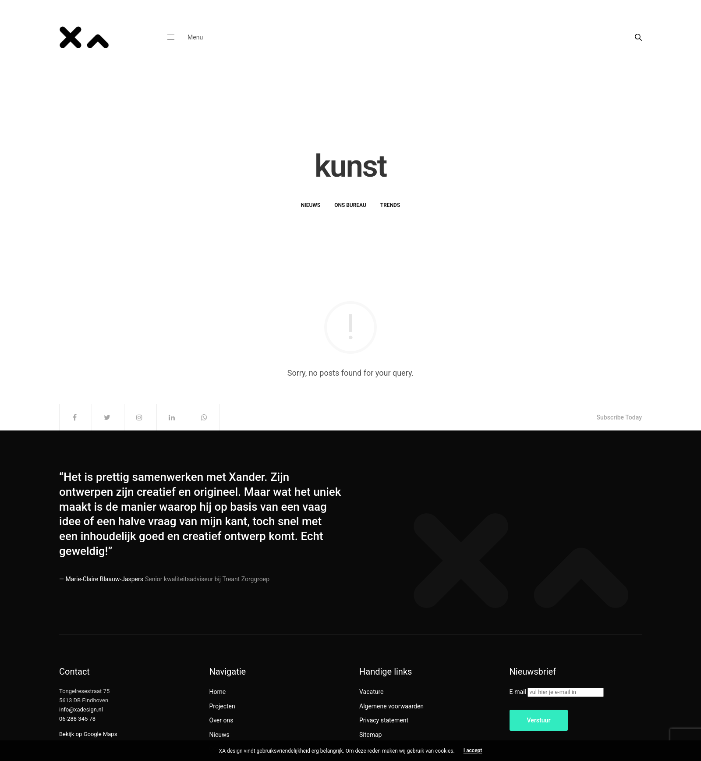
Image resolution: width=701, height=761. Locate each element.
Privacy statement (383, 720)
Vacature (371, 691)
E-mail (518, 691)
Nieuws (310, 205)
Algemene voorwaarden (391, 706)
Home (217, 691)
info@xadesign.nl (81, 709)
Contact (220, 748)
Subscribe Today (619, 417)
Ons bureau (350, 205)
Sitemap (370, 734)
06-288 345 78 (77, 718)
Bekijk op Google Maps (88, 734)
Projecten (222, 706)
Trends (390, 205)
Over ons (221, 720)
